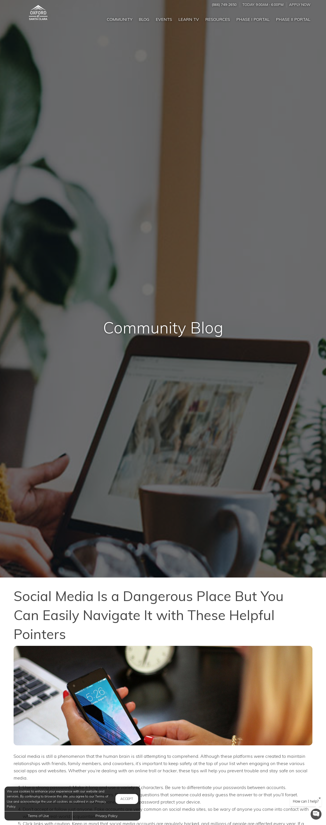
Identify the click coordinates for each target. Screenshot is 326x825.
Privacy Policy (106, 815)
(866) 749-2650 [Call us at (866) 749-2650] (224, 4)
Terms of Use (38, 815)
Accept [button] (126, 799)
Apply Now (299, 4)
